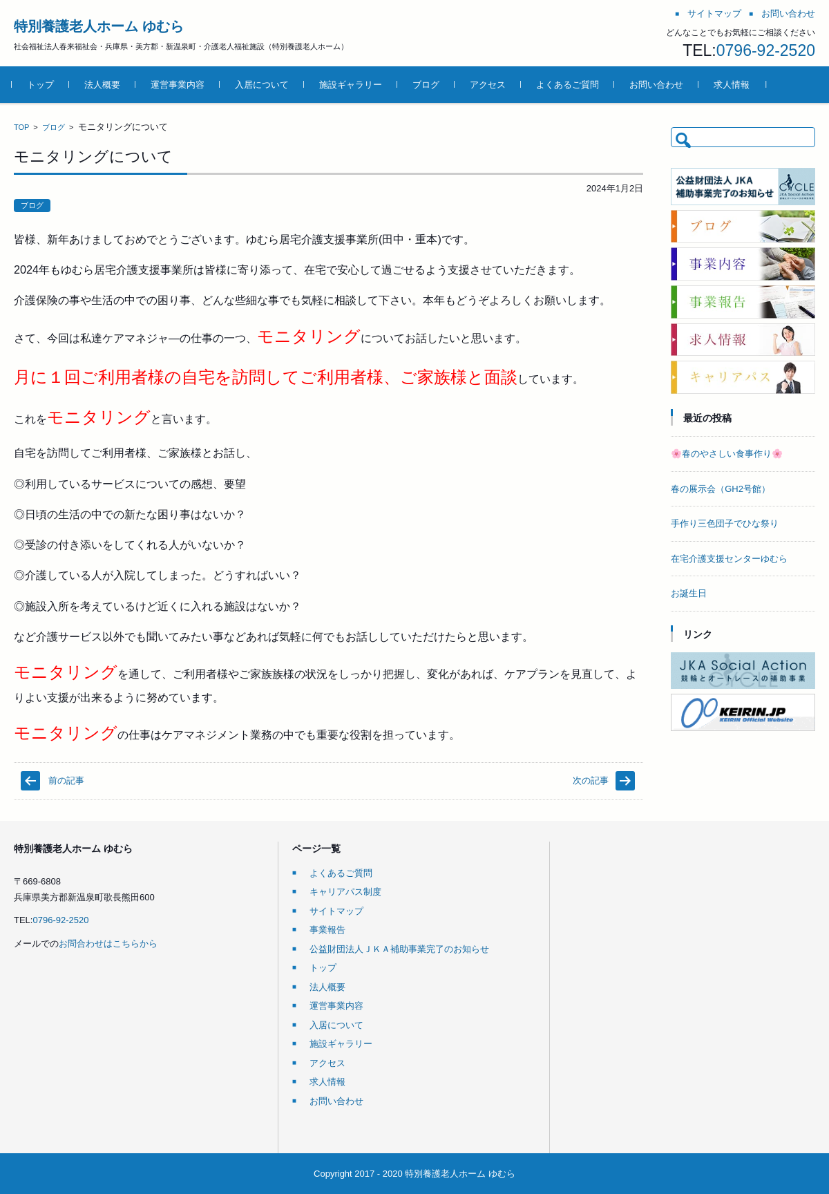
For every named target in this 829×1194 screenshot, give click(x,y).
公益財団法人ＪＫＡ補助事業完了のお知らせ (399, 949)
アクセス (490, 84)
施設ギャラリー (352, 84)
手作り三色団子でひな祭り (725, 523)
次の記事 (591, 780)
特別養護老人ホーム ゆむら (99, 26)
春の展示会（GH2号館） (720, 489)
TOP (21, 127)
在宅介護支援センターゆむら (729, 558)
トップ (42, 84)
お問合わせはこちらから (108, 943)
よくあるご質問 (569, 84)
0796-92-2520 (765, 50)
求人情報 (734, 84)
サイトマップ (336, 911)
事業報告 (327, 930)
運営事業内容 (180, 84)
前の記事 (66, 780)
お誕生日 (689, 593)
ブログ (427, 84)
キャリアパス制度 (345, 892)
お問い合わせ (658, 84)
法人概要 (104, 84)
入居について (264, 84)
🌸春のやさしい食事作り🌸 (727, 453)
